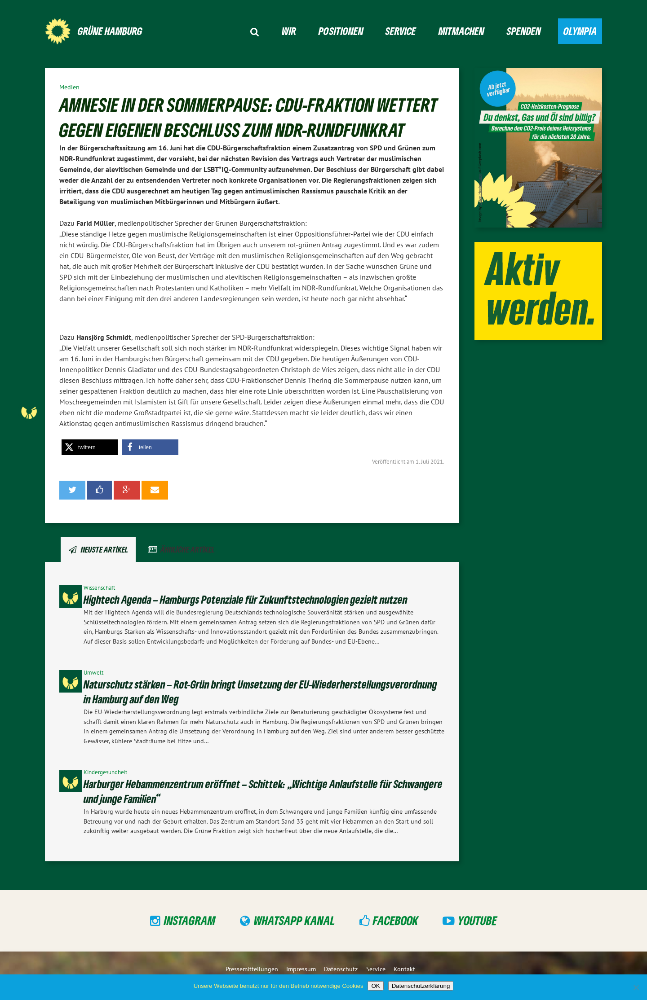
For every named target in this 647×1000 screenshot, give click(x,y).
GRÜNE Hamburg (110, 30)
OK (375, 985)
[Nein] (635, 987)
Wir (289, 30)
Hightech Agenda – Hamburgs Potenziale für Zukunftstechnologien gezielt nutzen (246, 599)
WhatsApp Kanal (294, 920)
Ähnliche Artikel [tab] (187, 549)
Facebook (395, 920)
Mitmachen (461, 30)
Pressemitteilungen (252, 969)
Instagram (190, 920)
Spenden (524, 30)
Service (401, 30)
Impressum (301, 969)
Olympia (580, 30)
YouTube (477, 920)
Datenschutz (341, 969)
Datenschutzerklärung (421, 985)
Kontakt (404, 969)
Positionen (341, 30)
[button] (90, 447)
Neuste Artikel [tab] (104, 549)
